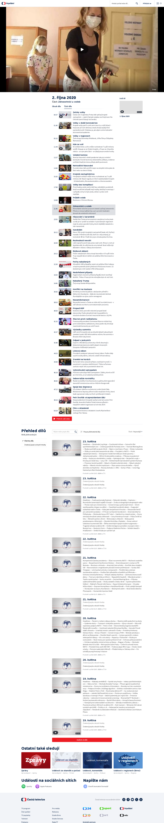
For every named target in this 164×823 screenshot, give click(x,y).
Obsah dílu (56, 106)
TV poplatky (25, 815)
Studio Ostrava (57, 819)
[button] (82, 49)
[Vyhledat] (75, 431)
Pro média (56, 808)
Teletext (24, 819)
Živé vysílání (25, 812)
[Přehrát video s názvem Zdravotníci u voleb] (82, 49)
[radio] (34, 441)
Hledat (136, 4)
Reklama (55, 812)
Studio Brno (56, 815)
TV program (25, 808)
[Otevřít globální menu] (159, 3)
